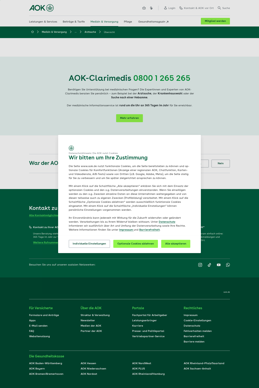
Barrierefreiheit (149, 230)
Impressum (126, 230)
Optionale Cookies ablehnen (135, 243)
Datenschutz (167, 222)
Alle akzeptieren (175, 243)
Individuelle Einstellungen (89, 243)
